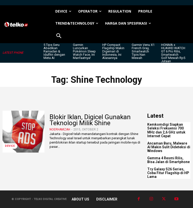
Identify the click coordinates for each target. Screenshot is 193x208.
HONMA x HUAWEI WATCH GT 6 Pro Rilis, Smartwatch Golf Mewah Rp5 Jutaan (173, 53)
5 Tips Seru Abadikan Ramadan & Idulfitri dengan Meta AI (54, 51)
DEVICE (10, 146)
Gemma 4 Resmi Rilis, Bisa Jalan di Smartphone (168, 160)
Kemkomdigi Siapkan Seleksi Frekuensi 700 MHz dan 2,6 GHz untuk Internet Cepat (166, 130)
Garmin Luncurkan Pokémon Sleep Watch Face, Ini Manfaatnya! (84, 51)
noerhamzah (60, 129)
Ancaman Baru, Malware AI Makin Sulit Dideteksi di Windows (168, 147)
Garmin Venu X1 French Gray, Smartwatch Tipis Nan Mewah (143, 51)
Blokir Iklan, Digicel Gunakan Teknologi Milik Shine (90, 119)
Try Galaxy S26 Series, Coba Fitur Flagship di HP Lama (168, 173)
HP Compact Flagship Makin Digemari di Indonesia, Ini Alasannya (113, 51)
